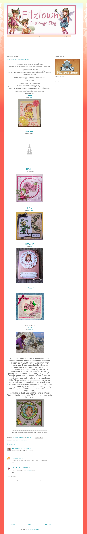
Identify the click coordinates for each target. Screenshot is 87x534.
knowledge (29, 470)
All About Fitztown (19, 36)
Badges (56, 36)
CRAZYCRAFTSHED (17, 448)
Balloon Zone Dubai (17, 467)
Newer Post (12, 524)
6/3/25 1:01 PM (26, 467)
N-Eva (13, 458)
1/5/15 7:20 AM (19, 458)
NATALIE (29, 244)
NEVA (30, 327)
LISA (29, 208)
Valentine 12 (31, 210)
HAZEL (29, 169)
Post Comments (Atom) (33, 529)
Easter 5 (31, 97)
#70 (12, 440)
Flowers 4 (31, 290)
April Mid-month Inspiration (20, 440)
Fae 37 (31, 329)
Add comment (12, 476)
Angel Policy (29, 36)
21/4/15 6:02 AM (27, 448)
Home (10, 36)
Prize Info (48, 36)
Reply (13, 453)
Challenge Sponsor (65, 36)
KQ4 (31, 246)
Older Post (47, 524)
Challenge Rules (39, 36)
